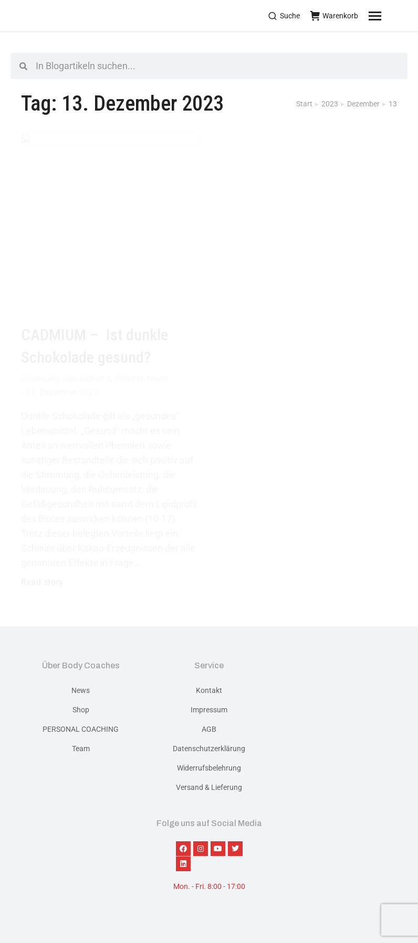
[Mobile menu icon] (388, 15)
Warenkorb (334, 15)
